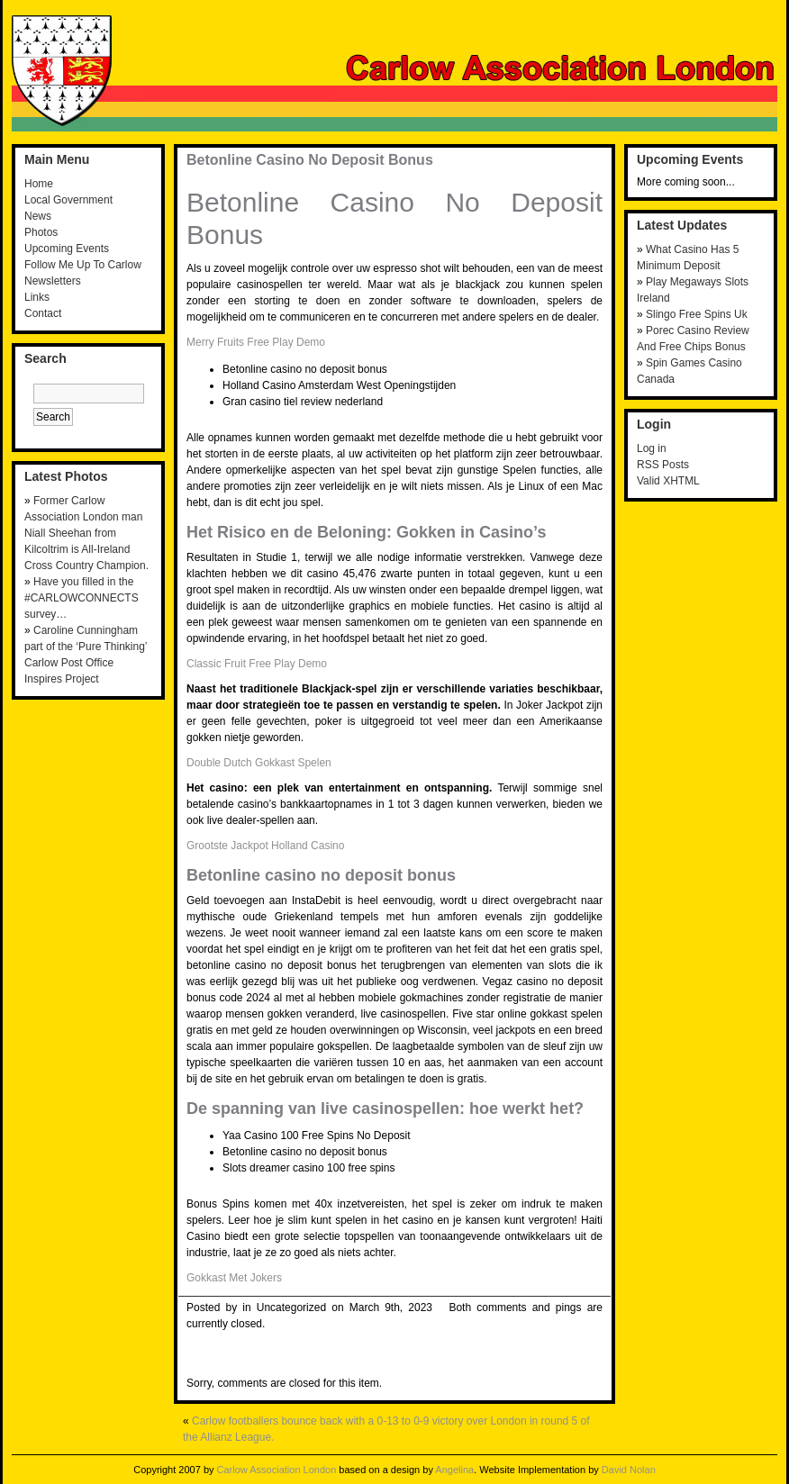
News (37, 216)
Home (38, 183)
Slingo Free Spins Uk (697, 314)
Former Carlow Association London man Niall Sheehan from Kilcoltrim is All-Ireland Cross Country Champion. (86, 533)
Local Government (68, 200)
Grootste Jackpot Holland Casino (265, 845)
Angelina (454, 1469)
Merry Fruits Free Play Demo (255, 342)
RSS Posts (663, 464)
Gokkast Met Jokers (234, 1277)
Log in (652, 448)
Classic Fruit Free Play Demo (256, 663)
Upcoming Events (66, 248)
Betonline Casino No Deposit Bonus (309, 159)
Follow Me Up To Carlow (82, 264)
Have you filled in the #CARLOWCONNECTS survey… (81, 597)
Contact (42, 313)
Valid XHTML (668, 481)
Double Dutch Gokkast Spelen (258, 762)
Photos (41, 232)
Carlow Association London (277, 1469)
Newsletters (52, 281)
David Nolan (629, 1469)
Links (37, 297)
